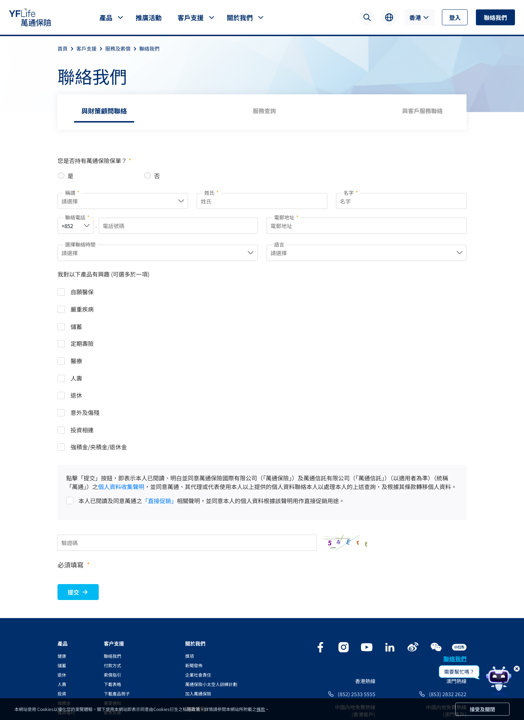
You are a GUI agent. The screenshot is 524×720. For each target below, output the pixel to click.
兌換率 (110, 618)
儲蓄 (61, 552)
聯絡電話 (77, 218)
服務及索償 (122, 48)
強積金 (64, 590)
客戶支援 (191, 17)
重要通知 (112, 590)
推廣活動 (149, 17)
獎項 (189, 543)
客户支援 (114, 530)
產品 (105, 17)
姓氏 (211, 192)
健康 (61, 543)
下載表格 (112, 571)
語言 (279, 245)
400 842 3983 (359, 614)
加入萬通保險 (198, 580)
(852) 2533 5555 (356, 580)
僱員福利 (66, 599)
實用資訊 (112, 608)
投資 (61, 580)
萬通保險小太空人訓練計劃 (211, 571)
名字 (351, 192)
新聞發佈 (194, 552)
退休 (61, 561)
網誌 (190, 608)
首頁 (66, 48)
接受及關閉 (482, 709)
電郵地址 (286, 218)
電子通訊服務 (117, 637)
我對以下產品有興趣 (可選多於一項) (103, 276)
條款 (260, 709)
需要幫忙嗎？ (459, 671)
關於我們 (240, 17)
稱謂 (72, 192)
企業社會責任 (198, 561)
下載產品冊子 (117, 580)
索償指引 (112, 561)
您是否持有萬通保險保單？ (94, 160)
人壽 (61, 571)
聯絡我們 (495, 17)
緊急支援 (112, 599)
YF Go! (110, 646)
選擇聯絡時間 (80, 245)
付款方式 (112, 552)
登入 (455, 17)
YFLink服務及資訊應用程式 (130, 627)
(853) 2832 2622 (448, 580)
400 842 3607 (451, 614)
